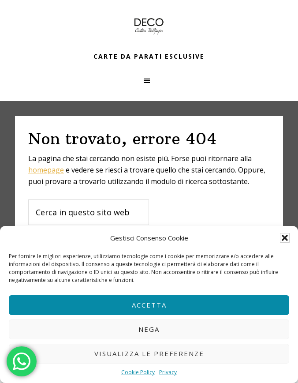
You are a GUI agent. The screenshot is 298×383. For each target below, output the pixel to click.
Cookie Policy (138, 372)
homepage (46, 170)
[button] (284, 237)
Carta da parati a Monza (149, 26)
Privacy (168, 372)
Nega (149, 329)
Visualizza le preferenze (149, 353)
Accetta (149, 304)
